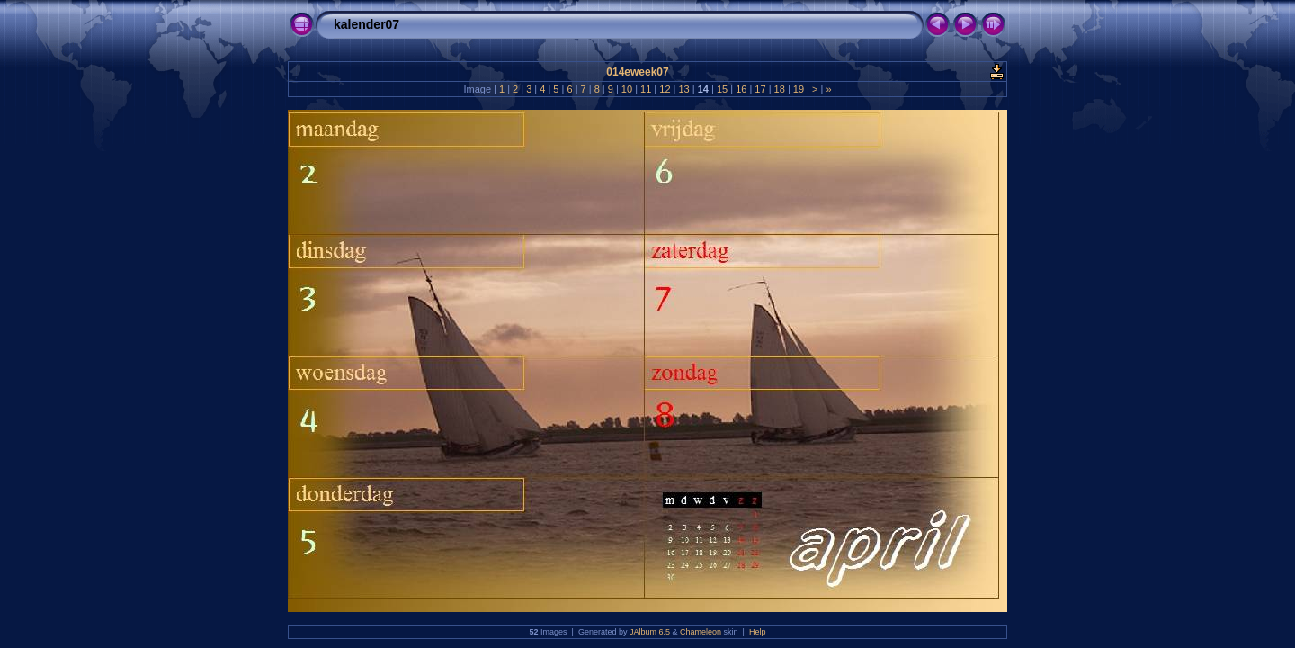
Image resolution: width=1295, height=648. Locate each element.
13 (683, 89)
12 (664, 89)
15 (722, 89)
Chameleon (700, 631)
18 (780, 89)
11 (646, 89)
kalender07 (366, 24)
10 (627, 89)
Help (757, 631)
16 (741, 89)
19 (798, 89)
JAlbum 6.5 (650, 631)
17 (760, 89)
